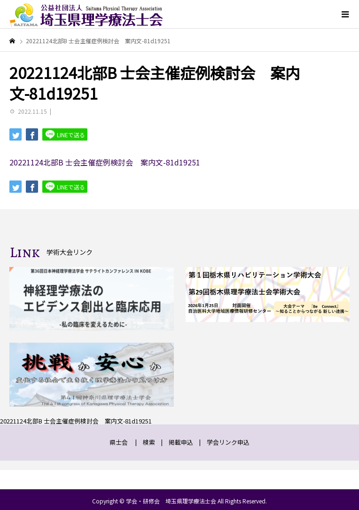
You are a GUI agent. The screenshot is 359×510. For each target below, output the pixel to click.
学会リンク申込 (228, 442)
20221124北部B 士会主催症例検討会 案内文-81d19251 (104, 162)
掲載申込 (181, 442)
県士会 (118, 442)
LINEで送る (65, 134)
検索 (149, 442)
